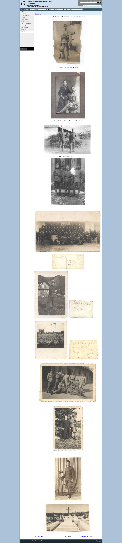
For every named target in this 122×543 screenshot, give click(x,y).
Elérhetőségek (23, 540)
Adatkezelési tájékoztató (33, 540)
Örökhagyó (38, 14)
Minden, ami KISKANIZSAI (26, 23)
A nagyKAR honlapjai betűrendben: (94, 4)
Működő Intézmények (25, 21)
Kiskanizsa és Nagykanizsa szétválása (26, 16)
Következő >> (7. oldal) (86, 536)
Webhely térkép (43, 540)
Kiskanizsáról (23, 13)
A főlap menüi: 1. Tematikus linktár (24, 41)
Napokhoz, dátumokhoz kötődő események (25, 26)
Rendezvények (23, 29)
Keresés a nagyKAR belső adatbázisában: (93, 1)
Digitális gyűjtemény (25, 33)
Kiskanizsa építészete (25, 19)
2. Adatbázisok (24, 43)
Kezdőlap (37, 11)
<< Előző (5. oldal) (39, 536)
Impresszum (50, 540)
